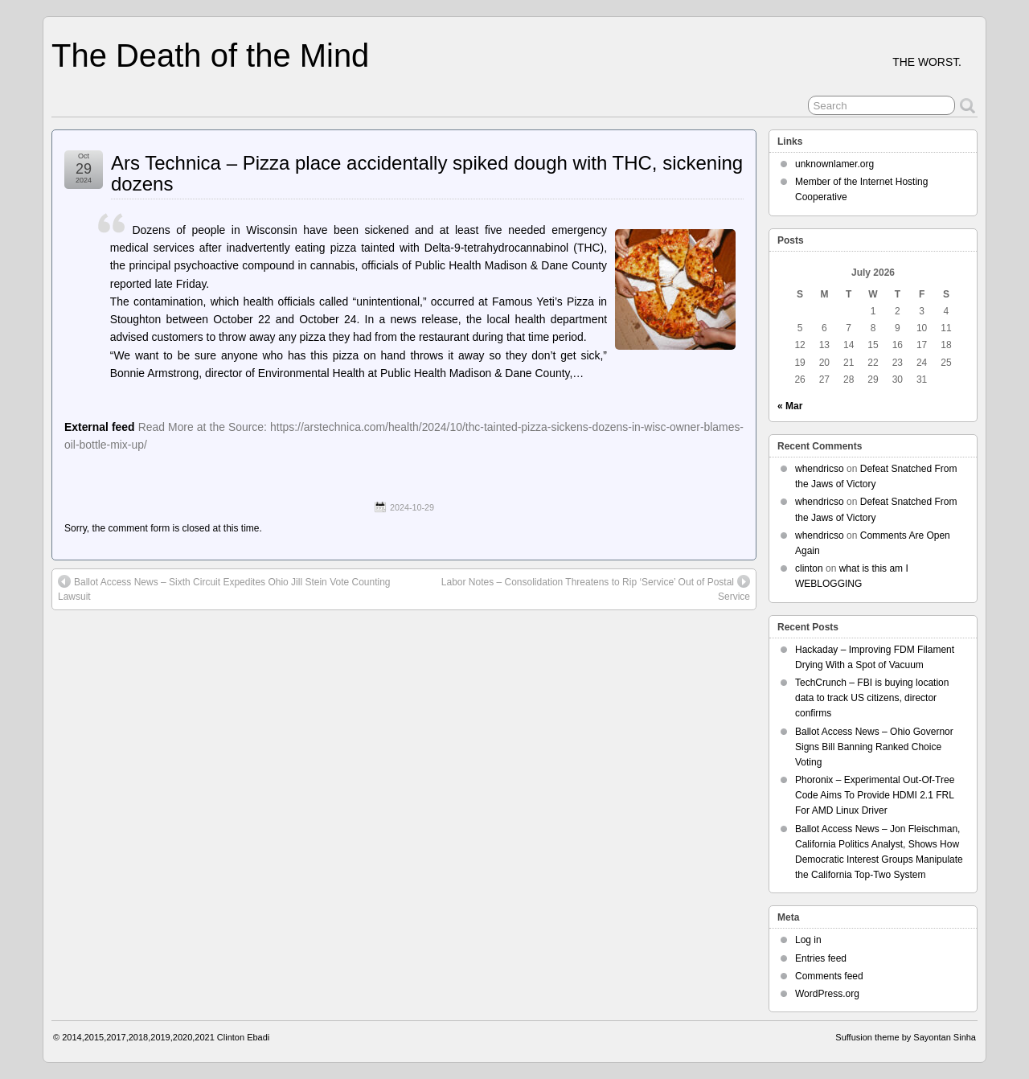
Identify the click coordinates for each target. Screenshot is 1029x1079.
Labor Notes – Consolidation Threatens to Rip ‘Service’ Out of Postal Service (595, 588)
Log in (808, 940)
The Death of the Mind (210, 55)
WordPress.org (827, 993)
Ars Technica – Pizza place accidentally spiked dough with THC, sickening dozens (427, 173)
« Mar (789, 406)
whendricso (819, 468)
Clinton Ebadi (243, 1037)
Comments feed (829, 976)
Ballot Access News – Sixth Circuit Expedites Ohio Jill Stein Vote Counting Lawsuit (224, 588)
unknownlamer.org (834, 164)
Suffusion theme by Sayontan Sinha (905, 1037)
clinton (809, 568)
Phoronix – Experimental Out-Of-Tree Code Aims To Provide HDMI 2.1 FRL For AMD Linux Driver (874, 795)
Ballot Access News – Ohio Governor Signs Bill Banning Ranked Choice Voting (874, 747)
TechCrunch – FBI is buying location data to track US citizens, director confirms (872, 698)
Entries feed (821, 958)
